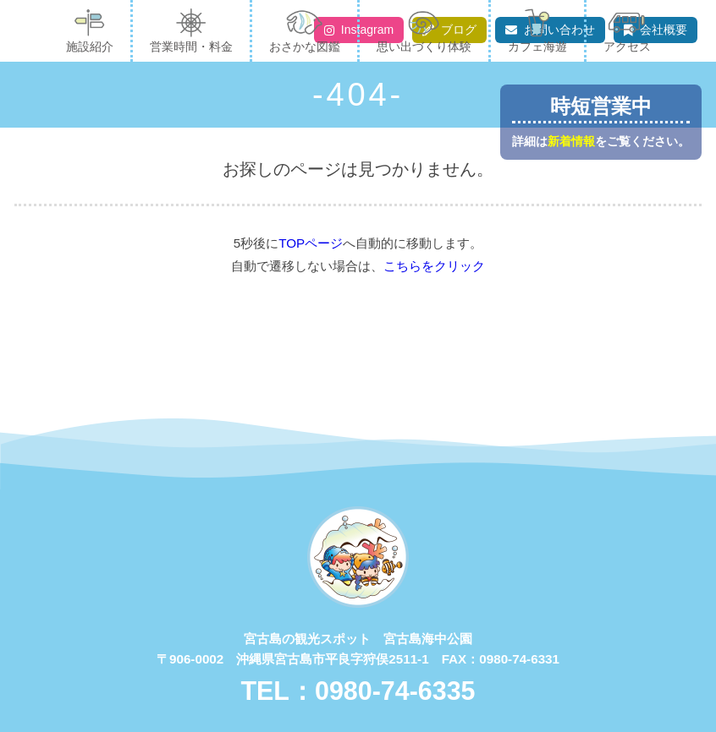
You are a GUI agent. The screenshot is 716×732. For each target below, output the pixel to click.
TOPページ (310, 243)
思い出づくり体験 (424, 30)
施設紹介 (89, 30)
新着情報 (571, 142)
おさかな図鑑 (304, 30)
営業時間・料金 (191, 30)
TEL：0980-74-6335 (357, 690)
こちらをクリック (434, 266)
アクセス (627, 30)
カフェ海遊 (537, 30)
